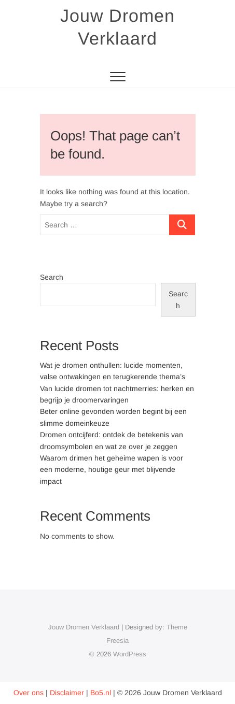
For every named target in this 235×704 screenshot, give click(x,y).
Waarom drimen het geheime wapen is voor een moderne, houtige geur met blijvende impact (111, 469)
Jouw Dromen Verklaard (117, 27)
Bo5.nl (100, 692)
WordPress (129, 654)
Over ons (28, 692)
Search (51, 277)
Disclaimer (67, 692)
